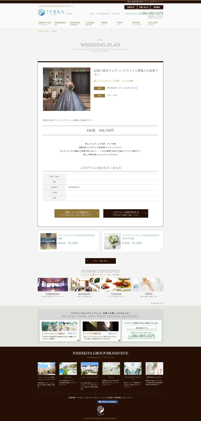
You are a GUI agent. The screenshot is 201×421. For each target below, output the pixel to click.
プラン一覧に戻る (100, 261)
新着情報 (72, 398)
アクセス (80, 398)
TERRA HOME (43, 31)
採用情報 (117, 398)
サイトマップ (127, 398)
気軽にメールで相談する (76, 213)
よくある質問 (108, 398)
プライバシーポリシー (93, 398)
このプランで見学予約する (125, 213)
